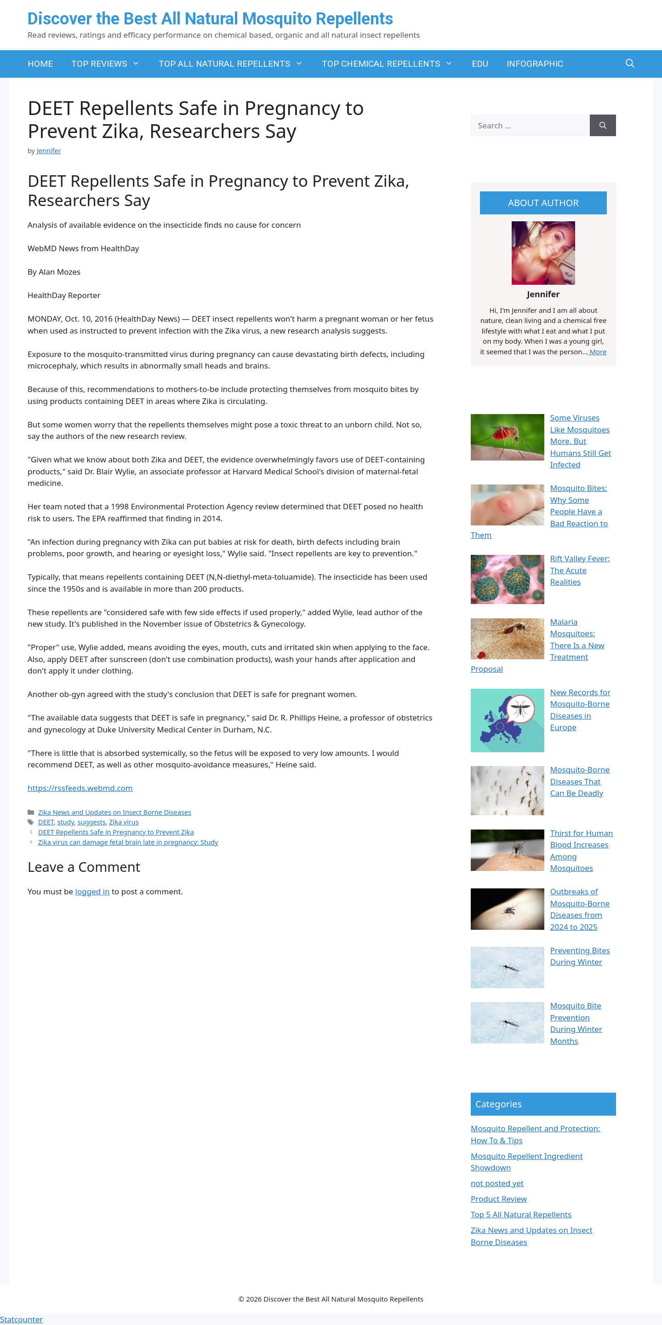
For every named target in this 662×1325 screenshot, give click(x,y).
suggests (92, 822)
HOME (40, 63)
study (65, 822)
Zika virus (123, 822)
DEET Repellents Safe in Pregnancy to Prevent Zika (116, 832)
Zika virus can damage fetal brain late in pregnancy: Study (128, 842)
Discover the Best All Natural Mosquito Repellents (210, 19)
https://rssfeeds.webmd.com (80, 788)
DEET (46, 822)
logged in (92, 891)
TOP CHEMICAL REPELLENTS (392, 64)
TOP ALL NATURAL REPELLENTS (236, 64)
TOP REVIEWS (110, 64)
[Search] (603, 126)
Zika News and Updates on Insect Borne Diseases (114, 812)
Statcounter (21, 1319)
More (597, 351)
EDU (480, 63)
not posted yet (497, 1183)
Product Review (499, 1198)
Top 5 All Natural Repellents (521, 1214)
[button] (630, 64)
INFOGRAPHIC (535, 63)
